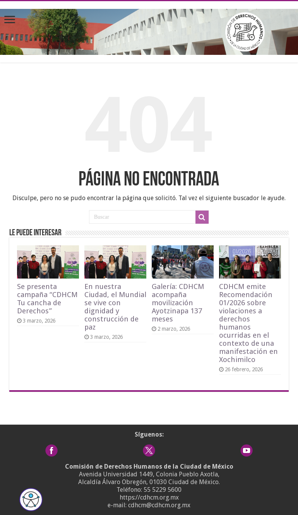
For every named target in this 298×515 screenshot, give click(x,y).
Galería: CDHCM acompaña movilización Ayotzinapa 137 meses (178, 302)
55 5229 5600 (163, 489)
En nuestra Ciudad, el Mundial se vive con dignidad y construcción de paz (115, 306)
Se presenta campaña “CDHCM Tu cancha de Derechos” (47, 298)
